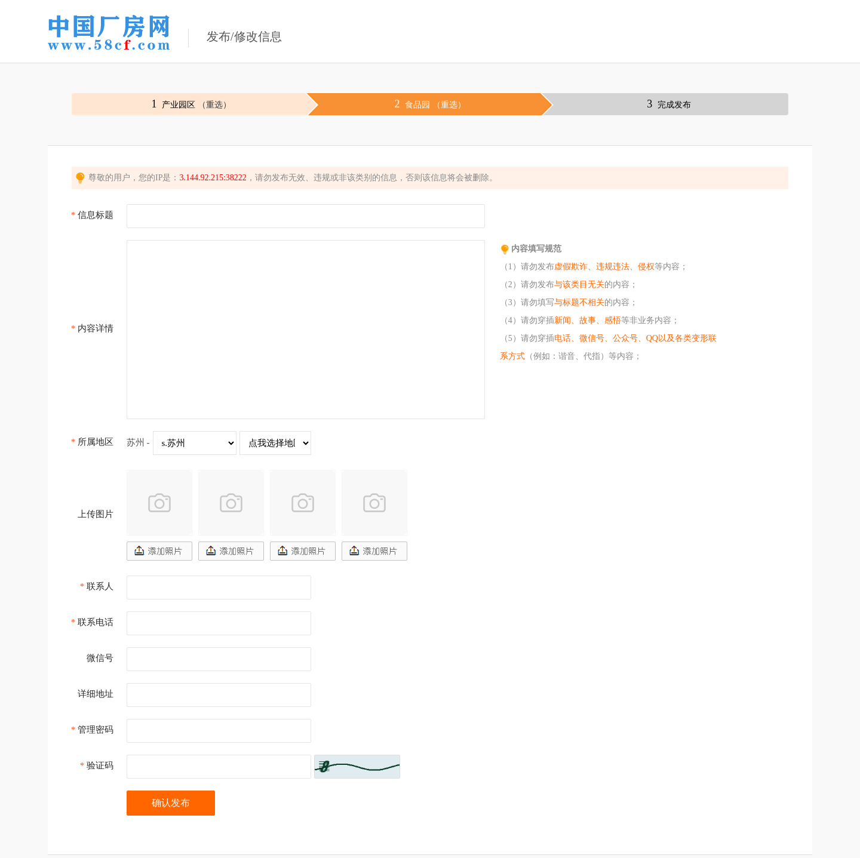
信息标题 (92, 215)
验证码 (96, 765)
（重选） (214, 104)
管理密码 (92, 729)
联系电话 (92, 622)
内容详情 (92, 328)
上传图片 (95, 514)
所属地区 (92, 442)
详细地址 (95, 694)
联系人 (96, 586)
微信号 (100, 658)
